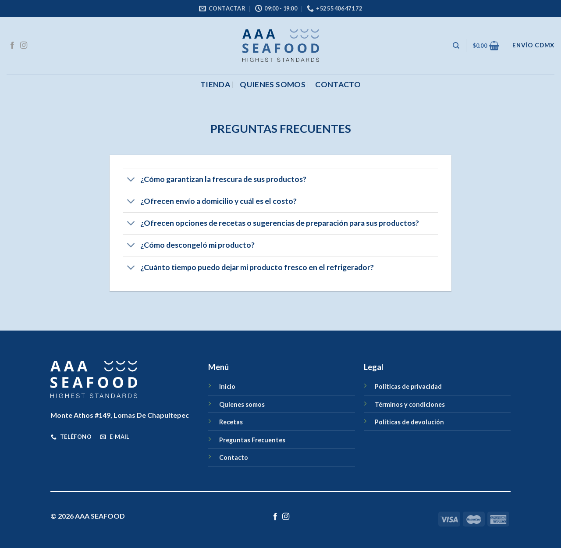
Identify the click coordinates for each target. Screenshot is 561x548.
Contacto (233, 457)
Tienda (215, 84)
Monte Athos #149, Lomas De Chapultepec (119, 415)
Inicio (227, 386)
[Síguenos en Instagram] (23, 46)
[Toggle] (131, 180)
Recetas (231, 422)
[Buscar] (456, 45)
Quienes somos (272, 84)
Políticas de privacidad (408, 386)
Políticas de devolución (409, 422)
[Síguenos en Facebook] (12, 46)
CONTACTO (338, 84)
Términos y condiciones (410, 404)
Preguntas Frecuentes (252, 440)
